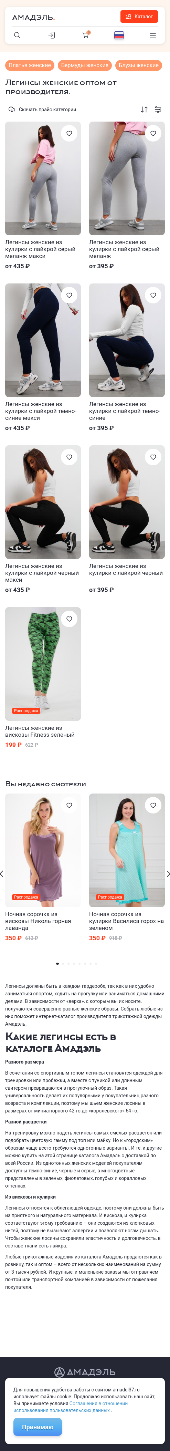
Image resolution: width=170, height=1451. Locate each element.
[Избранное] (69, 133)
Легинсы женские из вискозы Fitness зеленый (40, 731)
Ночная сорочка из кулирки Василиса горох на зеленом (126, 921)
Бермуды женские (84, 65)
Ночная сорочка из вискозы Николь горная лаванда (38, 921)
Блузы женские (139, 65)
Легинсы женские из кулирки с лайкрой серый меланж (124, 249)
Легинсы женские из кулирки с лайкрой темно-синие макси (40, 411)
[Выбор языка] (119, 35)
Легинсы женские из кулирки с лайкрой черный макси (42, 572)
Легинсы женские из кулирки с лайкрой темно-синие (124, 411)
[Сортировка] (144, 109)
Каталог (139, 16)
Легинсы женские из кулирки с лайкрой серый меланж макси (40, 249)
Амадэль (32, 17)
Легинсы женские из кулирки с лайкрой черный (126, 569)
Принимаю (37, 1427)
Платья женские (30, 65)
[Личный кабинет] (51, 35)
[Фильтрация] (158, 109)
